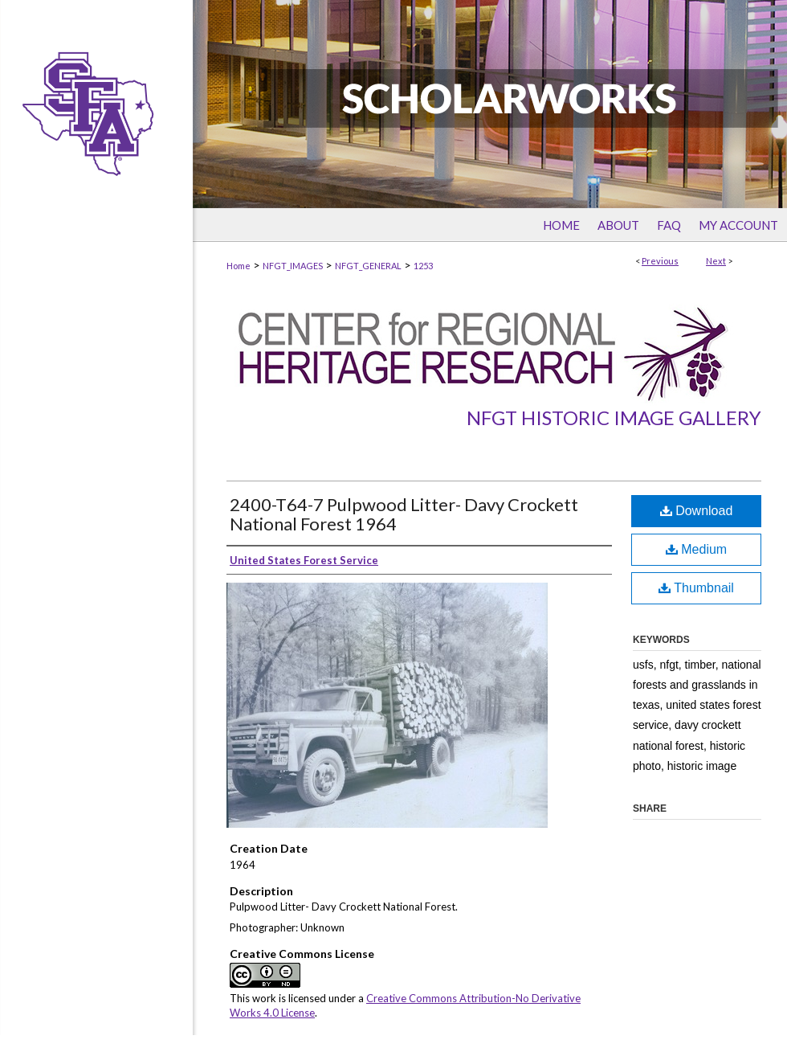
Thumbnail (696, 588)
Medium (696, 549)
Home (238, 265)
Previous (660, 261)
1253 (423, 265)
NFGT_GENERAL (368, 265)
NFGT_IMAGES (293, 265)
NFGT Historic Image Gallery (614, 417)
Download (696, 511)
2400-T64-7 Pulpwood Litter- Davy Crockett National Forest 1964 (404, 513)
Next (716, 261)
